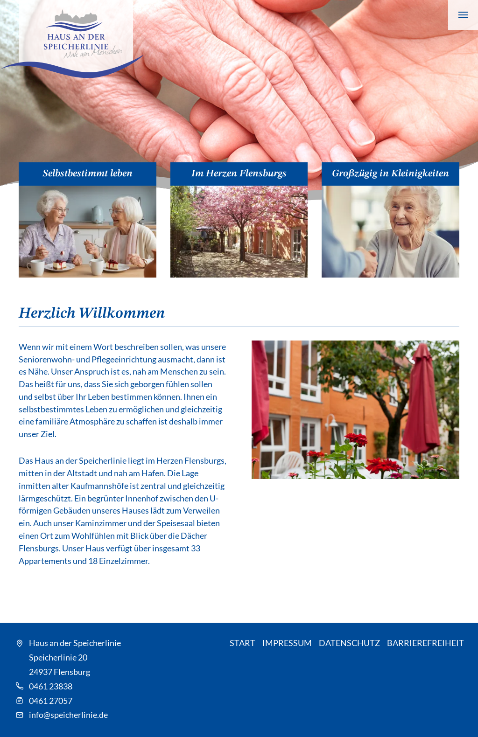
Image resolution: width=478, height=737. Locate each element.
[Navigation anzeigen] (463, 15)
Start (242, 643)
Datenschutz (349, 643)
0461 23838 (50, 686)
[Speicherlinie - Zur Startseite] (71, 39)
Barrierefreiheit (425, 643)
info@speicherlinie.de (68, 714)
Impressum (287, 643)
